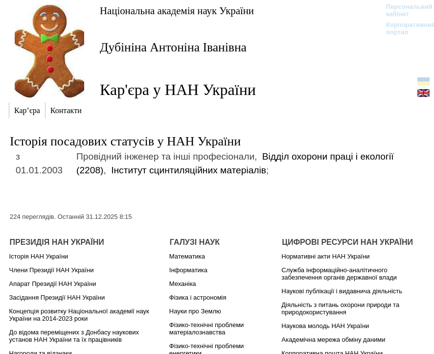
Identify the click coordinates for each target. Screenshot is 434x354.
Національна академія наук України (177, 10)
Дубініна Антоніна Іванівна (173, 47)
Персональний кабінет (404, 10)
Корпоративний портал (404, 28)
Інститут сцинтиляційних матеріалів (188, 170)
